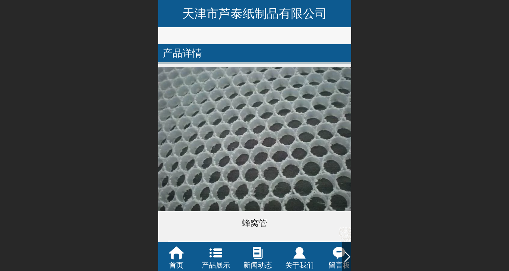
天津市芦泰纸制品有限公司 (254, 13)
